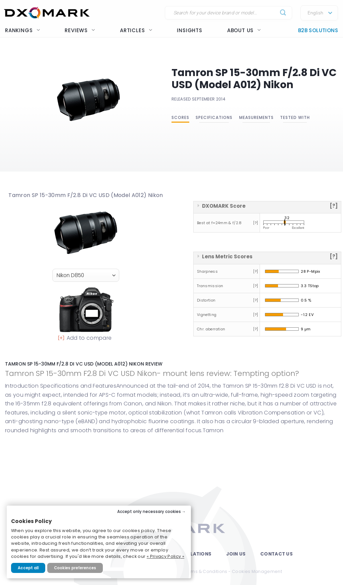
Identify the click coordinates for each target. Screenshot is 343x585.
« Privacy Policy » (165, 556)
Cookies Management (257, 571)
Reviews (80, 30)
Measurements (256, 117)
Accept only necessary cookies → (151, 511)
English (315, 13)
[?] (334, 205)
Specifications (214, 117)
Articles (136, 30)
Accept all (28, 568)
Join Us (236, 554)
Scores (180, 117)
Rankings (22, 30)
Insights (189, 30)
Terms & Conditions (205, 571)
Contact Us (276, 554)
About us (244, 30)
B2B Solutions (318, 30)
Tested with (295, 117)
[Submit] (283, 12)
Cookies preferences (75, 568)
